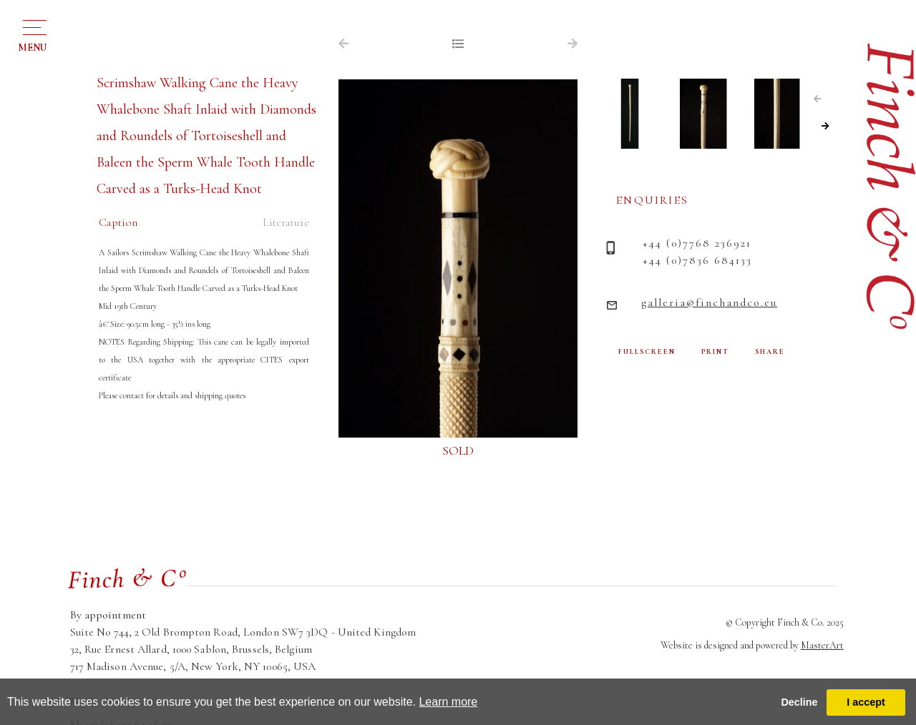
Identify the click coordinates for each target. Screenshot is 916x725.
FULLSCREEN (647, 351)
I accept (866, 702)
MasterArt (822, 645)
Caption (118, 222)
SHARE (770, 351)
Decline (799, 702)
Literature (286, 222)
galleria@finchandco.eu (709, 302)
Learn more (448, 702)
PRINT (715, 351)
